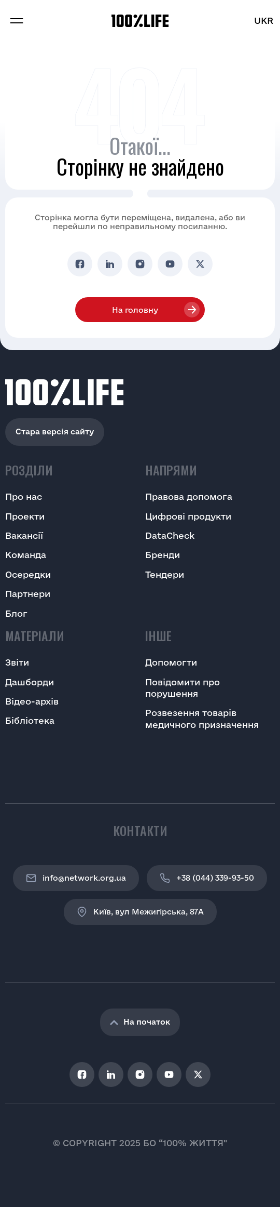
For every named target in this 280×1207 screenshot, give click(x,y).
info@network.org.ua (76, 878)
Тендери (164, 574)
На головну (135, 310)
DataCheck (169, 535)
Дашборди (29, 682)
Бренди (162, 555)
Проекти (25, 516)
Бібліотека (29, 720)
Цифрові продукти (188, 516)
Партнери (27, 594)
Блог (16, 613)
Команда (25, 555)
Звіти (17, 662)
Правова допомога (188, 496)
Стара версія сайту (55, 431)
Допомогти (171, 662)
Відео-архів (32, 701)
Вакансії (24, 535)
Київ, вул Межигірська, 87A (140, 912)
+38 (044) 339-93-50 (207, 878)
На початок (140, 1021)
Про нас (23, 496)
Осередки (28, 574)
